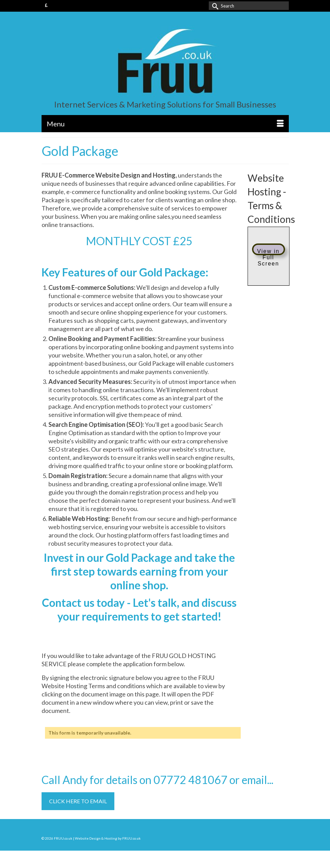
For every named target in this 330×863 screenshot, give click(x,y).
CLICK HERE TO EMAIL (78, 801)
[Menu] (165, 123)
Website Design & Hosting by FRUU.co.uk (108, 838)
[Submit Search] (214, 5)
